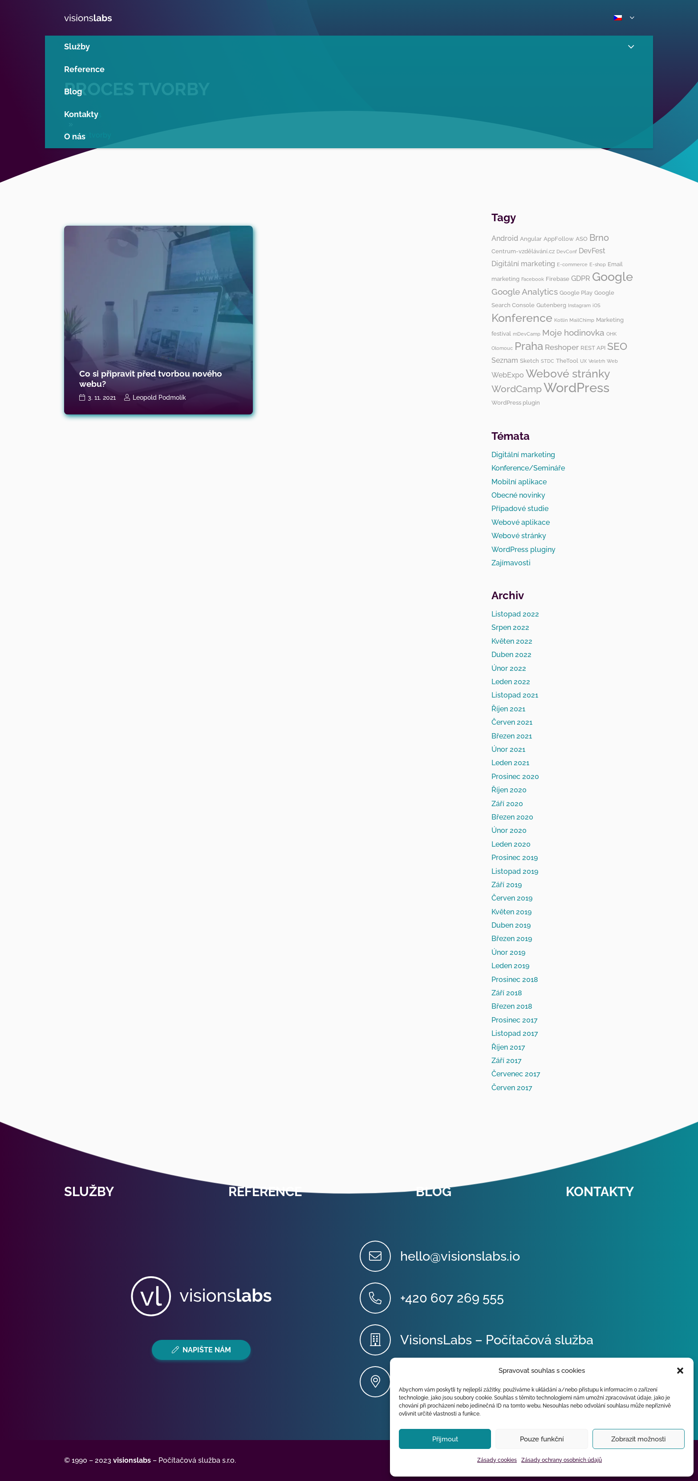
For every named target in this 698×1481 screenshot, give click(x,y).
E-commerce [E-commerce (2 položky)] (572, 264)
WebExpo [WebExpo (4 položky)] (507, 375)
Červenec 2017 (515, 1074)
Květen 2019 (511, 912)
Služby (89, 1191)
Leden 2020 (511, 844)
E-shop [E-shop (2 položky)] (597, 264)
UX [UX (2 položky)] (583, 361)
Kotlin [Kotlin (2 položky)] (561, 320)
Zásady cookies (497, 1460)
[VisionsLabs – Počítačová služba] (380, 1339)
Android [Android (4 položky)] (504, 238)
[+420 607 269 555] (380, 1298)
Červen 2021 (511, 722)
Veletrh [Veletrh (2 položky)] (596, 361)
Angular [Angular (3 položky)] (531, 238)
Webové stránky (518, 536)
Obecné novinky (518, 495)
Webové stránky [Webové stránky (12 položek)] (568, 373)
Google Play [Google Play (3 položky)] (576, 292)
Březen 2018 (511, 1006)
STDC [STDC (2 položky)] (547, 361)
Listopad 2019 (514, 871)
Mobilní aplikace (519, 482)
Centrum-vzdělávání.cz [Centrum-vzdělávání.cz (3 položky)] (523, 251)
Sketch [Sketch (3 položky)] (529, 360)
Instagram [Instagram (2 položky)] (579, 305)
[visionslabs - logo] (109, 17)
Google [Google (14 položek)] (612, 277)
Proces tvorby (137, 88)
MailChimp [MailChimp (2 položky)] (581, 320)
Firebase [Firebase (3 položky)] (557, 278)
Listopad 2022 (515, 614)
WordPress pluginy (523, 549)
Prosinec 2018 (514, 979)
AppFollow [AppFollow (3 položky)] (559, 238)
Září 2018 (506, 993)
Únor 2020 (509, 830)
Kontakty (600, 1191)
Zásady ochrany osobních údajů (561, 1460)
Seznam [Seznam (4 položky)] (504, 360)
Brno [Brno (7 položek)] (599, 237)
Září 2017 (506, 1060)
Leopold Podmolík (159, 397)
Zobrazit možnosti (638, 1439)
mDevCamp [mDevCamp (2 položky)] (526, 334)
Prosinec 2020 (515, 776)
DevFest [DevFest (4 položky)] (592, 251)
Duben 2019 (511, 925)
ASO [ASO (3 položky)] (582, 238)
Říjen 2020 (509, 790)
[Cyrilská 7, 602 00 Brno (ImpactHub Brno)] (380, 1381)
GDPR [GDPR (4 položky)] (580, 278)
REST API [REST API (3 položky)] (592, 347)
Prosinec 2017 (514, 1020)
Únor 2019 (508, 952)
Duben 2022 (511, 654)
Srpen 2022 (510, 627)
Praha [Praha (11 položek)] (529, 346)
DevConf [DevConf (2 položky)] (566, 251)
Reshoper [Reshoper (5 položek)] (562, 347)
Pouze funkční (542, 1439)
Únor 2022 (508, 668)
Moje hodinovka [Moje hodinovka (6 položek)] (573, 332)
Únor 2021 (508, 749)
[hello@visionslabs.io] (380, 1256)
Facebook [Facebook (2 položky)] (532, 279)
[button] (680, 1370)
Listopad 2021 (514, 695)
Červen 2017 (511, 1087)
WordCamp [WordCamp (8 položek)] (516, 388)
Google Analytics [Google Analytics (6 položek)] (524, 291)
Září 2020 (507, 803)
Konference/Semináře (528, 468)
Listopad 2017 (514, 1033)
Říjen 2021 (508, 709)
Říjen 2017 (508, 1047)
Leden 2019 (510, 966)
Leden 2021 (510, 763)
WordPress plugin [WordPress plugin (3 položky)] (515, 402)
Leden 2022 (510, 682)
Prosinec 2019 (514, 857)
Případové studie (519, 508)
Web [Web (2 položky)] (612, 361)
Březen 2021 (511, 736)
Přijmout (445, 1439)
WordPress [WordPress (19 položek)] (576, 387)
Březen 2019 (511, 938)
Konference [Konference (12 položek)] (521, 318)
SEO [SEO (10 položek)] (617, 346)
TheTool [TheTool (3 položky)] (567, 360)
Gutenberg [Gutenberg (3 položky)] (551, 304)
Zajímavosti (511, 563)
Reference (265, 1191)
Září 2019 (506, 884)
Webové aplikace (520, 522)
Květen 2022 (511, 641)
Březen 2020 (512, 817)
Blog (433, 1191)
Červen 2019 (511, 898)
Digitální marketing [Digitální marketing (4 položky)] (523, 264)
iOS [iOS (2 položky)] (596, 305)
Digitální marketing (523, 454)
